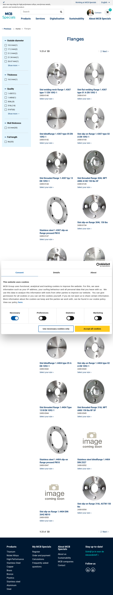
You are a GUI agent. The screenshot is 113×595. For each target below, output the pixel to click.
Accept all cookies (92, 329)
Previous (7, 29)
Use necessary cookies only (56, 329)
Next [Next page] (106, 51)
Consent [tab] (19, 272)
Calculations (38, 559)
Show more (14, 65)
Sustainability (76, 18)
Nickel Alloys (13, 555)
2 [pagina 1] (101, 51)
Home (18, 29)
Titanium (11, 551)
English (104, 2)
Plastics (10, 578)
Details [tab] (56, 272)
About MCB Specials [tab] (64, 547)
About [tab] (93, 272)
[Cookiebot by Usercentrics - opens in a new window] (98, 265)
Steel (9, 589)
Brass (9, 570)
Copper (10, 566)
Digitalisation (57, 18)
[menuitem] (72, 2)
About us (62, 554)
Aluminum (11, 585)
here (20, 302)
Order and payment (41, 555)
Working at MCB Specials (86, 2)
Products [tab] (11, 546)
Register (36, 551)
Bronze (10, 574)
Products (26, 18)
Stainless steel (13, 581)
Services (40, 18)
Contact (61, 565)
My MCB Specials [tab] (41, 546)
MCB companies (65, 561)
